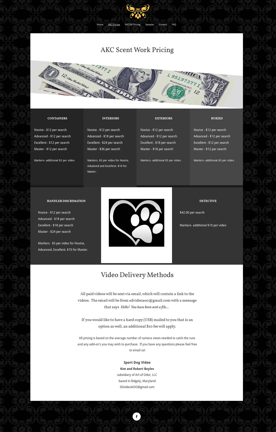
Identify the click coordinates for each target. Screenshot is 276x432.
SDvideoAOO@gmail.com (137, 387)
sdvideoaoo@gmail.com (149, 300)
